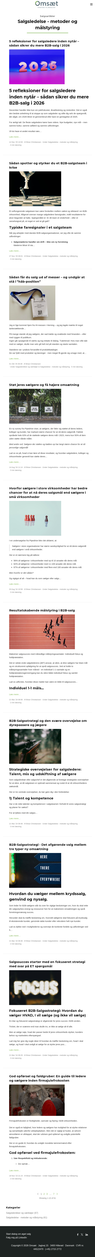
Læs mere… (15, 137)
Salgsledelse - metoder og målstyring (63, 142)
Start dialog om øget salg (18, 1234)
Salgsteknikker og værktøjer (27, 367)
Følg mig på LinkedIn (16, 1237)
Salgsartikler (47, 16)
